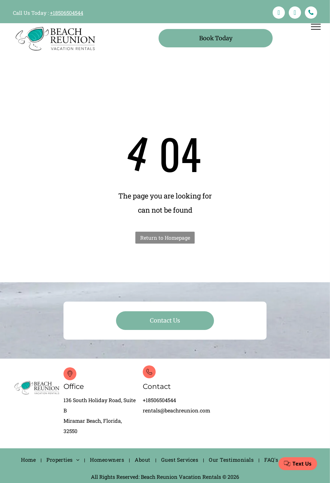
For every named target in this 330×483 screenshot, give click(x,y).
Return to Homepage (165, 237)
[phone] (311, 13)
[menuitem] (29, 460)
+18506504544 (66, 12)
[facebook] (279, 13)
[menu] (315, 26)
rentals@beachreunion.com (176, 410)
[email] (295, 13)
